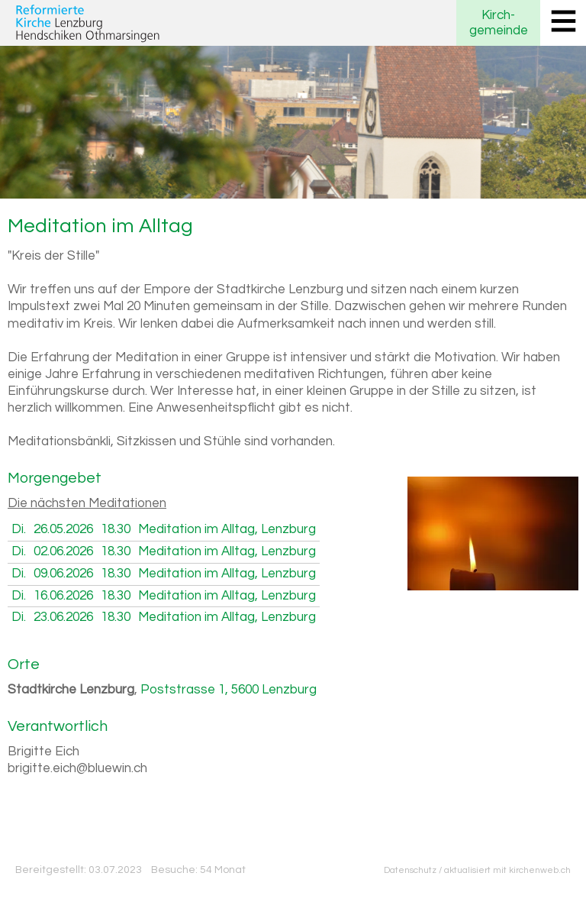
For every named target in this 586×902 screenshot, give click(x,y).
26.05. (63, 529)
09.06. (63, 573)
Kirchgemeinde (498, 22)
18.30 (115, 529)
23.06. (63, 617)
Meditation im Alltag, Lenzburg (227, 529)
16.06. (63, 596)
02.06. (63, 551)
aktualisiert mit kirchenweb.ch (507, 870)
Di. (18, 529)
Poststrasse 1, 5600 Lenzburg (228, 690)
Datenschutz (410, 870)
